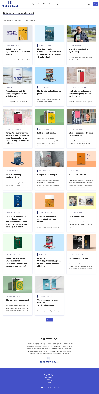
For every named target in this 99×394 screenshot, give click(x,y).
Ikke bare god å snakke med (17, 300)
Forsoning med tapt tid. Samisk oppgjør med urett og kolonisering (16, 93)
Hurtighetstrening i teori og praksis (49, 92)
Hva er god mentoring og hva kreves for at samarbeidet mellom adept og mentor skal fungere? (17, 262)
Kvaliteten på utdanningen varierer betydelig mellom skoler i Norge (80, 93)
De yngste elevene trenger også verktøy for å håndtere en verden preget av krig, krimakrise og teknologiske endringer (17, 138)
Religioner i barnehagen (47, 174)
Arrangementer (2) (31, 20)
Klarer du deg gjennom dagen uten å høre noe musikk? (46, 219)
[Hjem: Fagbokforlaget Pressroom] (10, 4)
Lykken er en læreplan (46, 133)
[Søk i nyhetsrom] (89, 4)
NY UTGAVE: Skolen (77, 174)
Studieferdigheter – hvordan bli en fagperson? (81, 134)
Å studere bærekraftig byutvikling (78, 50)
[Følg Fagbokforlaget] (95, 4)
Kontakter (70, 4)
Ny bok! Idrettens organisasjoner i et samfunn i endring (18, 51)
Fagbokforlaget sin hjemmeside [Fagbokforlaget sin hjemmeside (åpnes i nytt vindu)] (49, 387)
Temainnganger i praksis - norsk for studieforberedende (48, 302)
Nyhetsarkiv (36, 4)
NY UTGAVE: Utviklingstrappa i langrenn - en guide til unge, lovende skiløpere (49, 262)
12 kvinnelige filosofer (78, 258)
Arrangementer (58, 4)
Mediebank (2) (19, 20)
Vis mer (49, 320)
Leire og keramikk (76, 216)
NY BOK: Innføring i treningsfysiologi (14, 175)
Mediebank (46, 4)
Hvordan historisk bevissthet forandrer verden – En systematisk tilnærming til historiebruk (49, 53)
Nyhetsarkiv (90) (8, 20)
